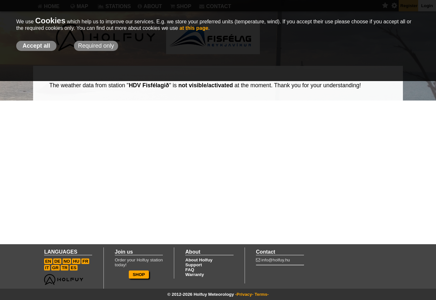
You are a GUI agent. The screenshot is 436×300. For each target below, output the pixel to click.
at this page (193, 28)
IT (47, 267)
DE (57, 261)
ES (74, 267)
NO (67, 261)
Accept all (36, 45)
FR (85, 261)
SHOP (139, 274)
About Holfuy (198, 260)
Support (193, 264)
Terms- (262, 294)
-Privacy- (244, 294)
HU (76, 261)
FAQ (189, 269)
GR (55, 267)
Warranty (194, 274)
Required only (96, 45)
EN (48, 261)
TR (64, 267)
